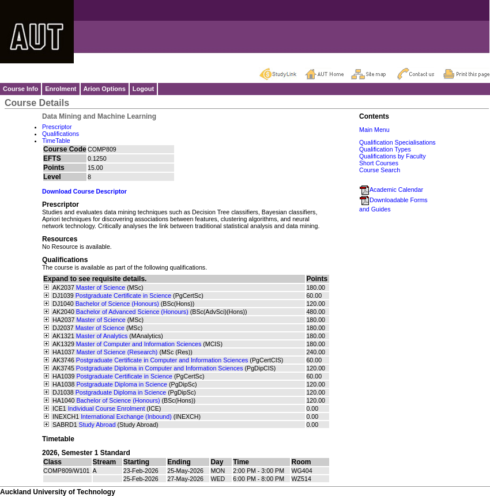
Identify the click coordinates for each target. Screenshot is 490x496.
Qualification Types (385, 149)
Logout (143, 88)
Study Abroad (97, 424)
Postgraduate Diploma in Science (121, 384)
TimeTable (56, 140)
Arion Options (105, 88)
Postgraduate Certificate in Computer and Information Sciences (162, 360)
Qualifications (60, 133)
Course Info (20, 88)
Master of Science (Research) (116, 352)
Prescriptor (57, 126)
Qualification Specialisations (397, 142)
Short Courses (378, 163)
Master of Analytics (101, 335)
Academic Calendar (391, 189)
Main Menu (374, 129)
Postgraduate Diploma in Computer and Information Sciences (159, 368)
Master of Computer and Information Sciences (138, 343)
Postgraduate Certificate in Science (123, 295)
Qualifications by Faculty (392, 156)
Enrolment (60, 88)
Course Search (379, 169)
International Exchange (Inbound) (126, 416)
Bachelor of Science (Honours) (117, 303)
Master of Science (100, 287)
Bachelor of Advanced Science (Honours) (132, 311)
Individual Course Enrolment (106, 408)
